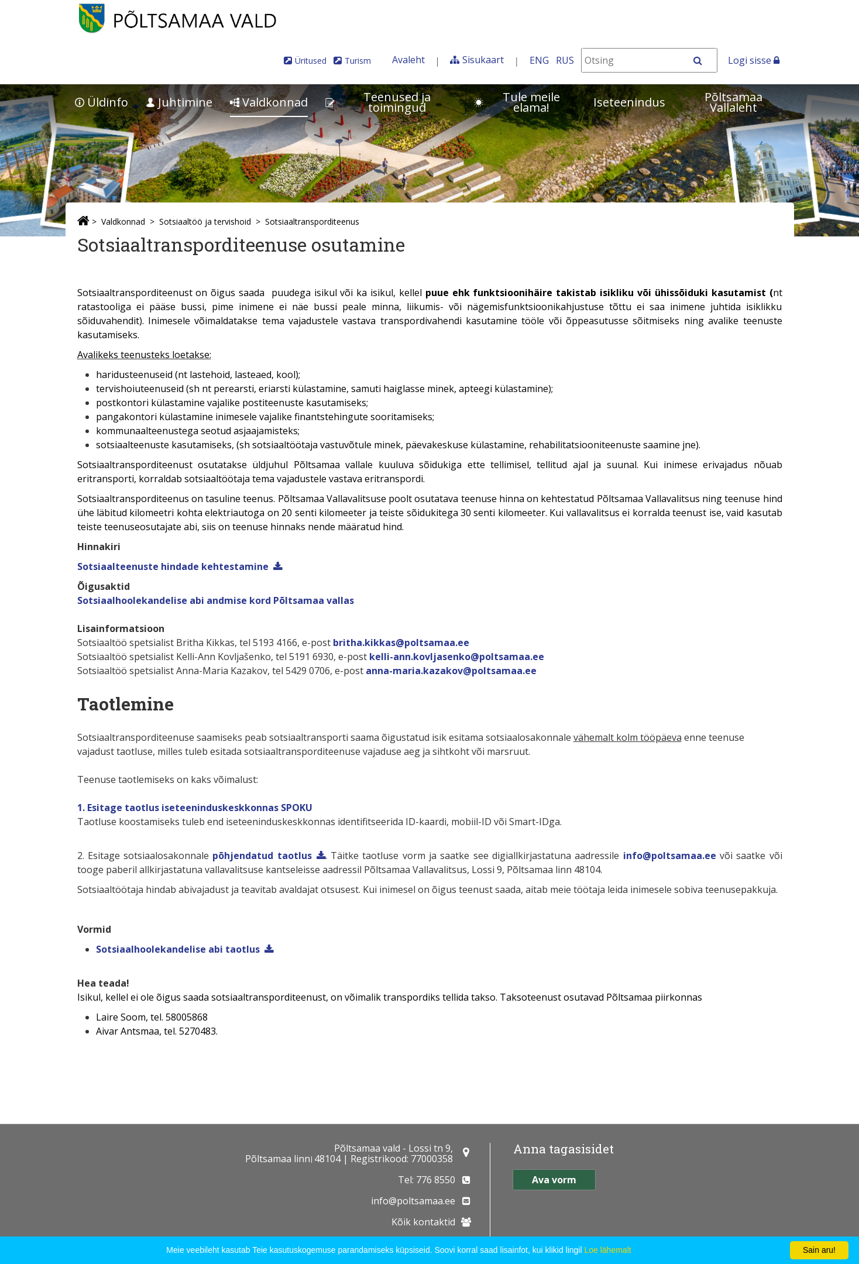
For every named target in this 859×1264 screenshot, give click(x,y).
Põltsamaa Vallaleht (733, 102)
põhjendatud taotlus (261, 855)
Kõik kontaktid (423, 1221)
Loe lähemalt (607, 1250)
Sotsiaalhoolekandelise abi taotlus (178, 949)
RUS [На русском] (565, 60)
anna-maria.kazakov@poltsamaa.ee (451, 670)
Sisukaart (483, 59)
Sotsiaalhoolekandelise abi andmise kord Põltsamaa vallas (215, 600)
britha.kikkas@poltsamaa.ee (401, 642)
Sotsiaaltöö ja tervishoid (205, 221)
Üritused (311, 60)
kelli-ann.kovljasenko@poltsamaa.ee (456, 656)
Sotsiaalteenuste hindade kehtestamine (173, 566)
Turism (358, 60)
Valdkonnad (269, 102)
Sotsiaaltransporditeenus (312, 221)
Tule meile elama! (517, 102)
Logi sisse (753, 60)
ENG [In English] (539, 60)
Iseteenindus (629, 102)
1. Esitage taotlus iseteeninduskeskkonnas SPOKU (194, 807)
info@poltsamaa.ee (669, 855)
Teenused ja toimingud (378, 102)
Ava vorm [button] (554, 1179)
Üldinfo (101, 102)
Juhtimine (179, 102)
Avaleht (408, 59)
